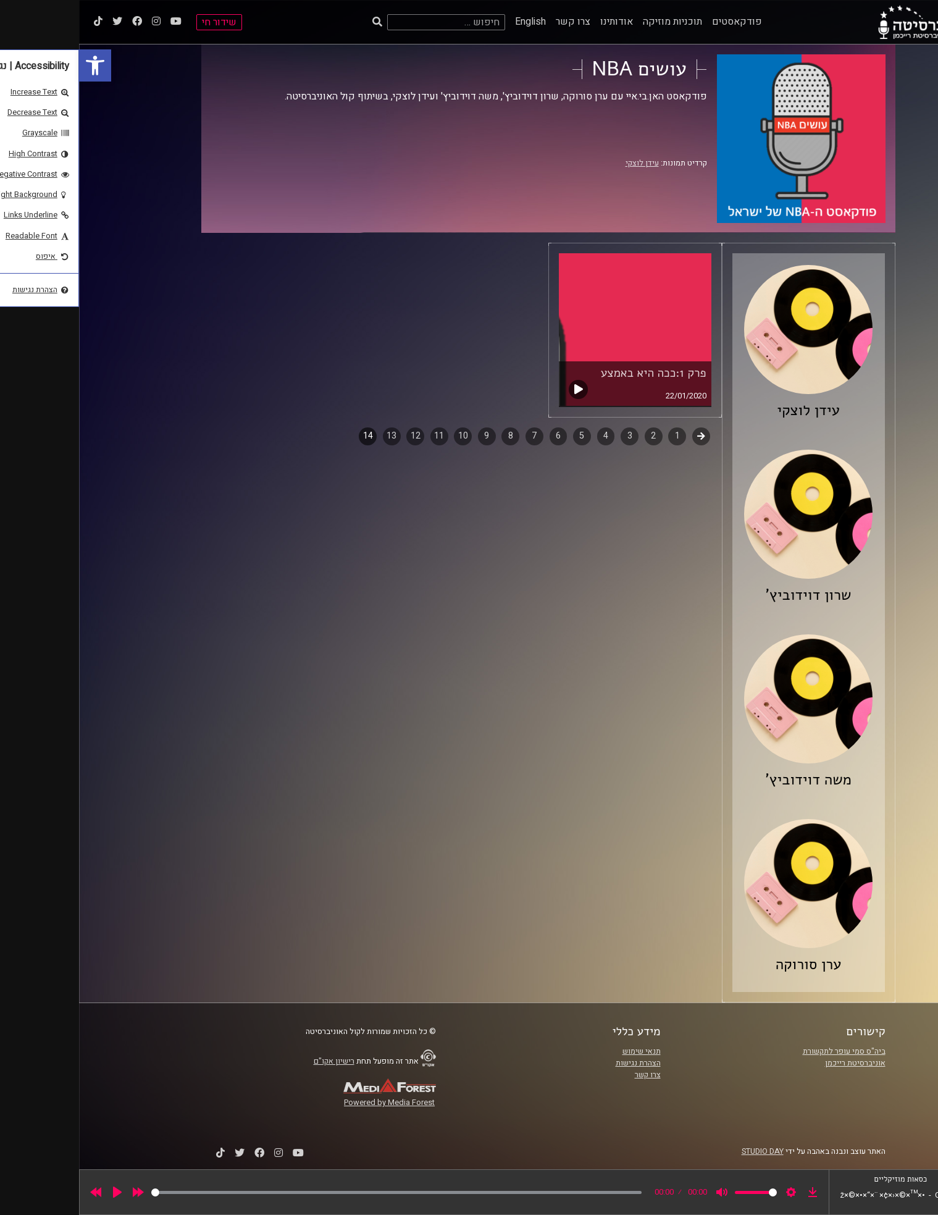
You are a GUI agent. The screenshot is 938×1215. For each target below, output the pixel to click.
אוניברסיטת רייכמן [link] (776, 1063)
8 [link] (431, 435)
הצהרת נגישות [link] (559, 1063)
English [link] (451, 21)
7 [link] (455, 435)
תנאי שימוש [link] (562, 1051)
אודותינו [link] (537, 21)
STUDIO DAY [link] (684, 1151)
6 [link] (479, 435)
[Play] (38, 1192)
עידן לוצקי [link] (563, 163)
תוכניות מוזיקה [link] (593, 21)
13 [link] (312, 435)
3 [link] (550, 435)
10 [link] (384, 435)
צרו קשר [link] (494, 21)
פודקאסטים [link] (658, 21)
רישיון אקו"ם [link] (255, 1061)
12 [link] (336, 435)
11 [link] (360, 435)
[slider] (317, 1192)
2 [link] (574, 435)
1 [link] (598, 435)
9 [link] (407, 435)
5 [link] (502, 435)
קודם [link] (622, 435)
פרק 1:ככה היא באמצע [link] (574, 373)
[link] (16, 65)
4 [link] (526, 435)
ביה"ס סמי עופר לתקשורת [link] (765, 1051)
